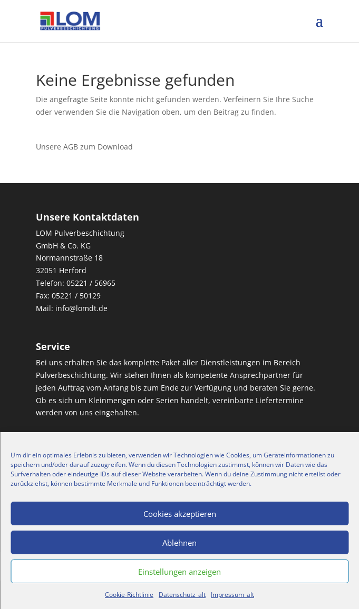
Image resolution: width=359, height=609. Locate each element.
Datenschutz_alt (182, 594)
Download (114, 147)
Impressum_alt (232, 594)
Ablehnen (179, 542)
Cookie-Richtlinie (129, 594)
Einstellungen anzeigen (179, 571)
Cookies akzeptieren (179, 513)
